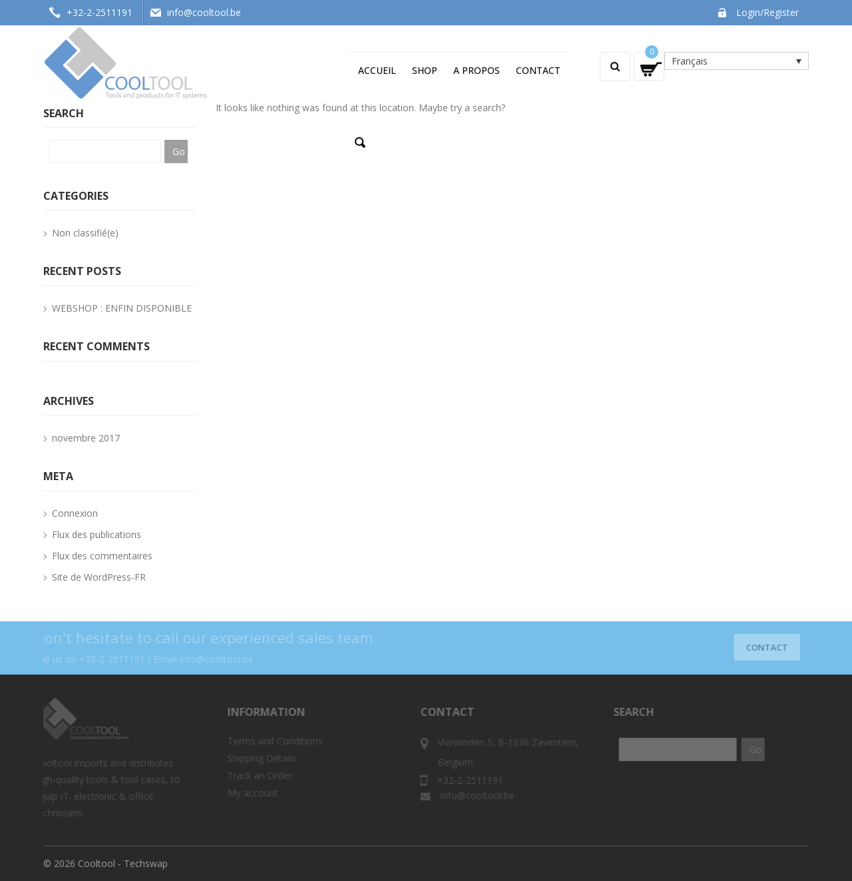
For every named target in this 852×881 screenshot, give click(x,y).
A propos (476, 70)
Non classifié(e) (85, 232)
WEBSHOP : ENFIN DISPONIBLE (122, 308)
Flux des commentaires (102, 555)
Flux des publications (96, 534)
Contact (538, 70)
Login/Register (767, 12)
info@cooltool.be (204, 12)
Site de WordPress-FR (99, 577)
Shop (424, 70)
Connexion (75, 513)
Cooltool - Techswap (123, 863)
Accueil (377, 70)
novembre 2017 (86, 438)
